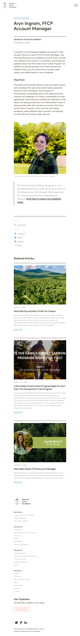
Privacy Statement (19, 629)
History (16, 582)
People (16, 573)
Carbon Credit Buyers (21, 544)
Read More (18, 329)
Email (19, 245)
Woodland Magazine (21, 562)
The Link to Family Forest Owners (25, 556)
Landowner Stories (20, 559)
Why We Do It (18, 550)
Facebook (21, 234)
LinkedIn (20, 241)
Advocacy (17, 535)
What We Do (18, 512)
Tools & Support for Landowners (24, 533)
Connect (16, 591)
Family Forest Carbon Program (24, 515)
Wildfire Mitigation (20, 518)
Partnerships (18, 530)
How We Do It (18, 527)
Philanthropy (18, 541)
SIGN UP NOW (21, 609)
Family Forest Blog (21, 18)
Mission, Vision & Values (21, 579)
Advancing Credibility (21, 521)
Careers (16, 588)
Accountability (18, 585)
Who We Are (18, 571)
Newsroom (17, 576)
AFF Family (21, 225)
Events (16, 565)
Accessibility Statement (32, 629)
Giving (16, 538)
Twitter (20, 237)
